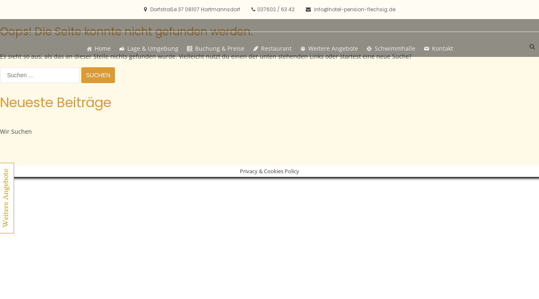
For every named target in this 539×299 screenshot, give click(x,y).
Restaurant (276, 48)
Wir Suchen (16, 131)
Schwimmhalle (395, 48)
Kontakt (442, 48)
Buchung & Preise (219, 48)
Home (103, 48)
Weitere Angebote (333, 48)
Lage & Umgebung (152, 48)
